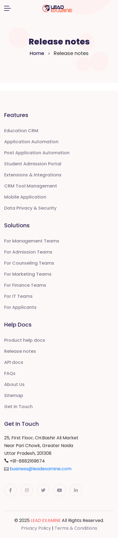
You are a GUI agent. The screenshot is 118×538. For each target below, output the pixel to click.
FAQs (10, 373)
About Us (14, 385)
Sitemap (13, 396)
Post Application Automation (37, 153)
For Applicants (20, 307)
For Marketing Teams (28, 274)
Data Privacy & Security (30, 208)
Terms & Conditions (76, 528)
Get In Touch (18, 407)
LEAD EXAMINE (46, 520)
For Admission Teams (28, 252)
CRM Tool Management (30, 186)
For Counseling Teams (29, 263)
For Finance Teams (25, 285)
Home (37, 53)
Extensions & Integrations (32, 175)
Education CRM (21, 131)
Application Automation (31, 142)
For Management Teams (31, 241)
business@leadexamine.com (40, 469)
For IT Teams (18, 296)
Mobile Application (25, 197)
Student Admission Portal (32, 164)
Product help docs (24, 340)
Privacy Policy (36, 528)
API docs (13, 362)
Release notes (20, 351)
